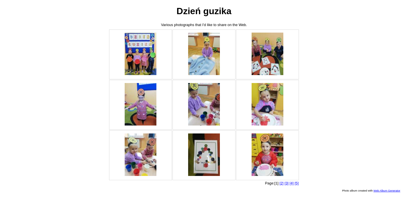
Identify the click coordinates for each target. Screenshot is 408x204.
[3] (286, 183)
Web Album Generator (386, 190)
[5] (297, 183)
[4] (292, 183)
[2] (281, 183)
